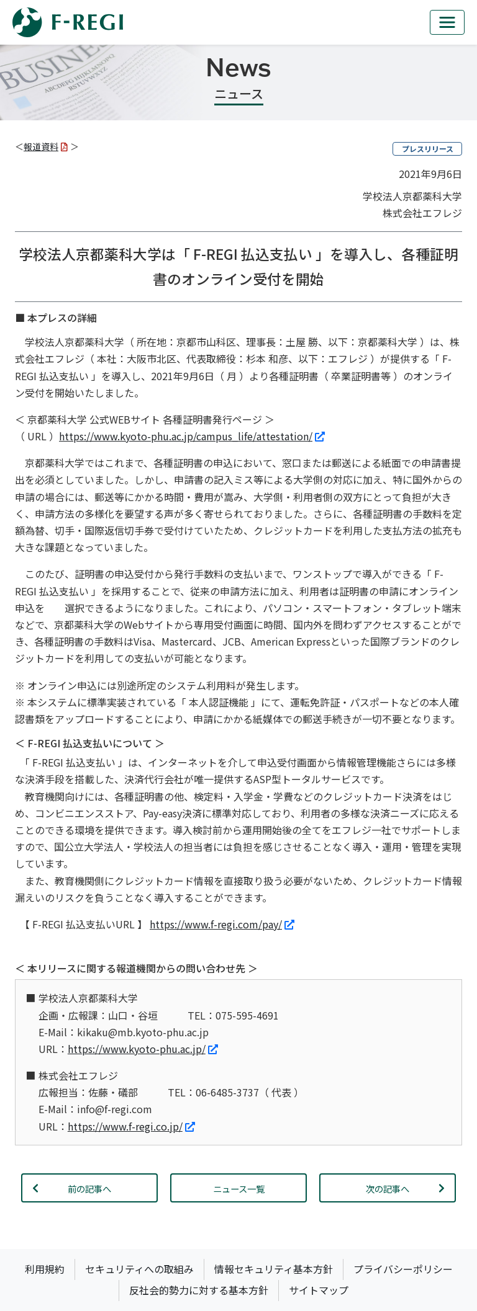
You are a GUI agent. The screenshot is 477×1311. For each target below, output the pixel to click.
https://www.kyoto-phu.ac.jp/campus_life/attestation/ (192, 436)
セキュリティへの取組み (139, 1268)
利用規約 (45, 1268)
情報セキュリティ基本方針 (273, 1268)
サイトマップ (318, 1289)
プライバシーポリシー (403, 1268)
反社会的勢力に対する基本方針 (198, 1289)
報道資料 (46, 146)
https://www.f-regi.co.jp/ (131, 1126)
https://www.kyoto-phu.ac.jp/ (143, 1048)
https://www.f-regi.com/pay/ (222, 924)
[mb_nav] (447, 22)
